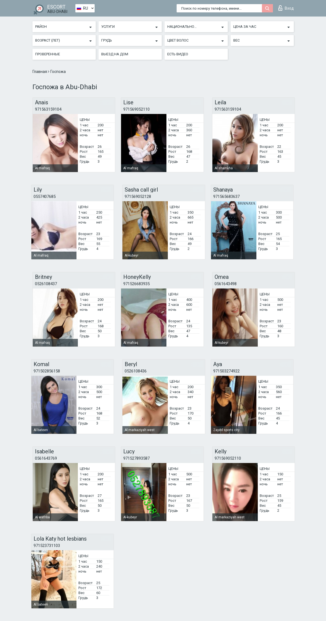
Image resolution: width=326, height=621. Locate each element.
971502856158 (47, 371)
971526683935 (136, 283)
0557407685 (45, 196)
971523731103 (47, 545)
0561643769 (46, 458)
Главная (40, 71)
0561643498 (226, 283)
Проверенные (47, 54)
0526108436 (136, 371)
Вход (286, 8)
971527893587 (136, 458)
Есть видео (177, 54)
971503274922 (226, 371)
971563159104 (48, 109)
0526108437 (46, 283)
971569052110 (136, 109)
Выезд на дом (114, 54)
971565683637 (226, 196)
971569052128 (138, 196)
